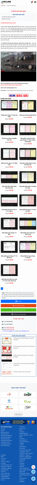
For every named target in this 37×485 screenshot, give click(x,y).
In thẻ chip (3, 471)
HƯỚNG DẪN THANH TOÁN (19, 310)
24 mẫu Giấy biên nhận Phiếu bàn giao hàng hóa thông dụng (19, 90)
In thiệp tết (22, 481)
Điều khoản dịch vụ (5, 432)
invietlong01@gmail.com (24, 331)
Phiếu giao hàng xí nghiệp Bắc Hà (9, 139)
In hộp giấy (3, 455)
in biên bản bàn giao (9, 26)
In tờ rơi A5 (3, 458)
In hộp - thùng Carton (24, 468)
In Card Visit (22, 426)
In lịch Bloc (21, 465)
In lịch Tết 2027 (22, 478)
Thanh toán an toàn (5, 442)
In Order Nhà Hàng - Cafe (6, 465)
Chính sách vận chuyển (6, 437)
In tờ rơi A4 (21, 438)
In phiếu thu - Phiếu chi (6, 466)
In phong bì (21, 463)
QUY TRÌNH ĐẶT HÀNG (19, 305)
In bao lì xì (21, 479)
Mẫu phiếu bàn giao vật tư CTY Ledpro (9, 210)
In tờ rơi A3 (21, 431)
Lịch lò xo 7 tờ (22, 428)
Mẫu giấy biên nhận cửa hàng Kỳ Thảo (27, 187)
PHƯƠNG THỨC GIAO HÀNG (18, 314)
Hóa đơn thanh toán (5, 475)
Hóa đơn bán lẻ (22, 446)
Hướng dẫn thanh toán (6, 443)
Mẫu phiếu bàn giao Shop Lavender (28, 256)
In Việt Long (24, 36)
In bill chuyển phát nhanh (25, 458)
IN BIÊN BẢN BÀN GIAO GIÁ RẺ (9, 17)
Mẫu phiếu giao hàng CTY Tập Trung (27, 233)
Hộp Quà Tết (22, 471)
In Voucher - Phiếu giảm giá (25, 456)
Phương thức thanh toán (6, 440)
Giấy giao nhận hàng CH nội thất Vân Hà (28, 163)
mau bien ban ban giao (13, 294)
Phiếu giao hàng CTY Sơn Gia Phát (9, 115)
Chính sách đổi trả (5, 434)
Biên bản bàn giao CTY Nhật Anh (9, 163)
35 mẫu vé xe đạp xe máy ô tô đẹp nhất (21, 371)
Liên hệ (2, 430)
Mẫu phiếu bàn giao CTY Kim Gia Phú (28, 210)
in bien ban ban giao (26, 292)
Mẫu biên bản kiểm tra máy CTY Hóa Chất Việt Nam (9, 280)
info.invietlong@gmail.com (9, 331)
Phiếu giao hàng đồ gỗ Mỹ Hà (27, 115)
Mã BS (20, 436)
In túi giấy (21, 443)
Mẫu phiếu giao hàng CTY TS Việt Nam (9, 256)
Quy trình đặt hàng (5, 445)
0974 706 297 (10, 329)
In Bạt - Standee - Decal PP (25, 470)
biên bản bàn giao (8, 292)
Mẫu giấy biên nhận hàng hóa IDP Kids (9, 187)
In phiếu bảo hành (5, 476)
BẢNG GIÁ (18, 301)
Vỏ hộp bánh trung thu (24, 473)
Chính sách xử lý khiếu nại (6, 435)
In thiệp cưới (22, 460)
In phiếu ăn (21, 466)
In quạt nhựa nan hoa (24, 441)
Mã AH (2, 456)
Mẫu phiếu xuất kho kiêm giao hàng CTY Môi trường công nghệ (27, 139)
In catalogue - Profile (24, 451)
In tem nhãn (22, 448)
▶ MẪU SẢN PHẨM (6, 19)
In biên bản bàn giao (11, 5)
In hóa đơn (3, 463)
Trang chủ (3, 5)
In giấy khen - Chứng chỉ (24, 455)
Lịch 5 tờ (3, 479)
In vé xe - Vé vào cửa (5, 473)
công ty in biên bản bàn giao (19, 296)
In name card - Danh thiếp (25, 450)
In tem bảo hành (23, 440)
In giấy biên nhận (4, 470)
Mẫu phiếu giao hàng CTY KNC (9, 233)
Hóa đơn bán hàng (23, 433)
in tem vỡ (3, 460)
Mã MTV (21, 430)
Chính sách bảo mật (5, 438)
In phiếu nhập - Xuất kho (6, 468)
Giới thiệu (3, 429)
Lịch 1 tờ (21, 461)
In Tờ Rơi (21, 445)
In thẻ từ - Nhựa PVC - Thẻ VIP (26, 435)
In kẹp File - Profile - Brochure (26, 453)
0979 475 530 (10, 327)
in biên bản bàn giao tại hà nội (25, 294)
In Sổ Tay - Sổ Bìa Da (5, 461)
